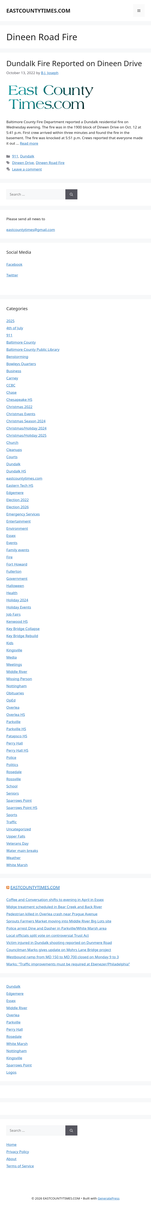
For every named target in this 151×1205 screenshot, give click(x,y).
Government (16, 578)
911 (15, 156)
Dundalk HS (16, 471)
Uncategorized (18, 829)
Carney (12, 378)
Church (12, 442)
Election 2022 (17, 499)
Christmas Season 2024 (26, 421)
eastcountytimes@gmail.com (30, 229)
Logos (11, 1072)
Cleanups (14, 449)
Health (12, 592)
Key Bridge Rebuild (22, 635)
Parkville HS (16, 728)
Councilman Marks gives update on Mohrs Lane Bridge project (58, 949)
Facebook (14, 264)
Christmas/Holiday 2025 (26, 435)
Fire (9, 557)
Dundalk (27, 156)
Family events (17, 549)
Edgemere (15, 492)
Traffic (11, 821)
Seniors (12, 793)
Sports (11, 814)
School (12, 786)
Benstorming (17, 356)
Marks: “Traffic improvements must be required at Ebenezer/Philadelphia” (68, 964)
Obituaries (15, 693)
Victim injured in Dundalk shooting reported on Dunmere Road (59, 942)
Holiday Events (18, 607)
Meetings (14, 664)
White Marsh (17, 864)
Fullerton (14, 571)
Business (13, 370)
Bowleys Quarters (21, 363)
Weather (13, 857)
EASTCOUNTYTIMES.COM (38, 10)
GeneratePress (108, 1198)
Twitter (12, 275)
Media (11, 657)
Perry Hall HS (17, 750)
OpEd (11, 700)
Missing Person (19, 678)
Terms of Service (20, 1166)
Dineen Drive (23, 162)
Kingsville (14, 650)
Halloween (15, 585)
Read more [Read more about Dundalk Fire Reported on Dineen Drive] (29, 143)
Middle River (16, 671)
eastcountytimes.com (24, 478)
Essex (11, 535)
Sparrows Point (19, 800)
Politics (12, 764)
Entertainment (18, 521)
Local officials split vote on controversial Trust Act (47, 935)
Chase (11, 392)
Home (11, 1144)
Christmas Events (20, 413)
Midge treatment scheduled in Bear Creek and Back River (54, 906)
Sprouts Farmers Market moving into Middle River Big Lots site (58, 921)
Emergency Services (23, 514)
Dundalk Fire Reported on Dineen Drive (74, 63)
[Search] (71, 194)
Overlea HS (15, 714)
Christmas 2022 (19, 406)
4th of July (14, 328)
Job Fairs (13, 614)
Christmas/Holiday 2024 (26, 428)
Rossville (13, 779)
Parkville (13, 721)
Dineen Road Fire (50, 162)
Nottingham (16, 685)
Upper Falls (15, 836)
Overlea (12, 707)
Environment (17, 528)
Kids (9, 643)
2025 (10, 320)
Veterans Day (17, 843)
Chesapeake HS (19, 399)
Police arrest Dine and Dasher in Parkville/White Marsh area (56, 928)
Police (11, 757)
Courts (12, 456)
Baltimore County (21, 342)
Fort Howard (16, 564)
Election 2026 (17, 506)
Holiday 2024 (17, 600)
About (11, 1158)
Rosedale (14, 771)
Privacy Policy (17, 1151)
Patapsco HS (16, 736)
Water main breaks (22, 850)
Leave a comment (27, 169)
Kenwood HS (17, 621)
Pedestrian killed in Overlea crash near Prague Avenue (51, 913)
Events (11, 542)
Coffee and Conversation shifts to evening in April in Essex (55, 899)
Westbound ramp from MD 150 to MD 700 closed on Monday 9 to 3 (62, 956)
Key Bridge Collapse (23, 628)
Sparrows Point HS (21, 807)
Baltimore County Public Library (32, 349)
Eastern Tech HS (19, 485)
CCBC (10, 385)
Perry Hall (14, 743)
